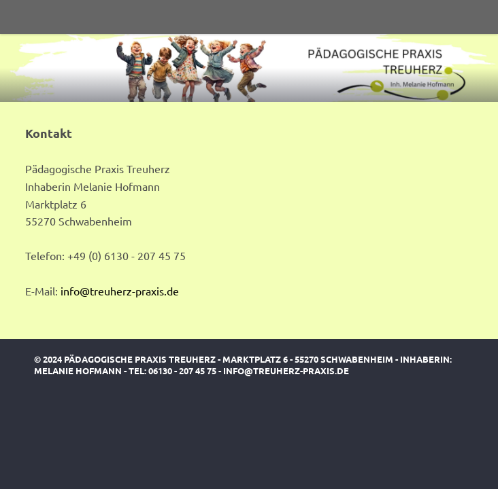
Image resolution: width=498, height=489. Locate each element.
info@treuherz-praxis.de (120, 290)
